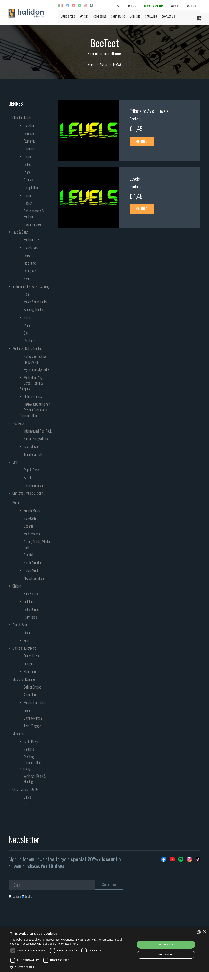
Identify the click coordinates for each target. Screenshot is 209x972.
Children (17, 586)
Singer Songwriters (36, 438)
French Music (32, 510)
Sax (26, 333)
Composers (99, 16)
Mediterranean (32, 533)
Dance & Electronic (24, 648)
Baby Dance (31, 609)
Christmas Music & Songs (28, 493)
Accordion (30, 694)
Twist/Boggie (32, 725)
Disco (27, 632)
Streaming (151, 16)
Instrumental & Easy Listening (31, 286)
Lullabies (29, 601)
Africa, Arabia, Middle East (37, 544)
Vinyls (27, 797)
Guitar (27, 317)
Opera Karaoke (33, 224)
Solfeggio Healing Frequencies (35, 359)
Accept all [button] (165, 944)
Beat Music (31, 446)
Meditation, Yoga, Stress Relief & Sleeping (32, 383)
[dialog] (104, 949)
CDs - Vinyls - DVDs (25, 789)
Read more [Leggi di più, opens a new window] (71, 943)
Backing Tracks (33, 309)
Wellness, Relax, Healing (27, 348)
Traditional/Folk (33, 454)
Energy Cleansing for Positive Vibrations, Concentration (35, 409)
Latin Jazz (30, 270)
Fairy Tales (30, 617)
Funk (26, 640)
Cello (27, 294)
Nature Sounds (33, 396)
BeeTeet (135, 118)
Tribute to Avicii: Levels (149, 111)
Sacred (28, 203)
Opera (27, 195)
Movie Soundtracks (35, 302)
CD (26, 804)
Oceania (28, 526)
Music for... (19, 733)
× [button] (204, 932)
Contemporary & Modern (34, 213)
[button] (70, 967)
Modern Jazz (31, 239)
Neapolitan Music (34, 578)
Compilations (31, 187)
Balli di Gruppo (32, 687)
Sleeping (29, 749)
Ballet (27, 164)
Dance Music (32, 655)
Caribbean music (34, 485)
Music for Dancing (23, 679)
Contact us (168, 16)
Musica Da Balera (35, 702)
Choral (27, 156)
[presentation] (40, 915)
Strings (28, 179)
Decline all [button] (166, 954)
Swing (27, 278)
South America (33, 562)
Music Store (68, 16)
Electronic (30, 671)
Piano (27, 172)
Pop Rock (18, 423)
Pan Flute (29, 340)
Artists (84, 16)
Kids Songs (31, 593)
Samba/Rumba (33, 718)
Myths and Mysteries (37, 369)
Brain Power (31, 741)
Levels (135, 178)
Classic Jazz (31, 247)
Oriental (28, 554)
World (16, 502)
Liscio (27, 710)
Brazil (27, 477)
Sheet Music (118, 16)
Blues (27, 255)
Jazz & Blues (20, 232)
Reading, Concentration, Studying (30, 762)
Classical (29, 125)
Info (141, 141)
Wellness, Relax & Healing (35, 778)
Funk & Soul (19, 624)
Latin (15, 462)
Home (91, 64)
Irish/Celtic (30, 518)
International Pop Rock (38, 431)
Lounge (28, 663)
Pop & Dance (32, 469)
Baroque (29, 133)
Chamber (29, 148)
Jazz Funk (30, 263)
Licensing (135, 16)
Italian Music (31, 570)
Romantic (29, 141)
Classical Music (21, 117)
